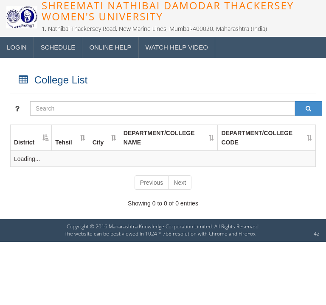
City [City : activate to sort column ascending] (98, 142)
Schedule (58, 47)
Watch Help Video (177, 47)
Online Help (110, 47)
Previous (151, 182)
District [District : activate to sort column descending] (24, 142)
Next (180, 182)
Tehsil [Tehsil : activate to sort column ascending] (63, 142)
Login (17, 47)
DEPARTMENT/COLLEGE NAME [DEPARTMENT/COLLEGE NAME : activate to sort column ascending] (159, 138)
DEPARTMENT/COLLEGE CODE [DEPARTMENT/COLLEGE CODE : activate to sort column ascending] (256, 138)
